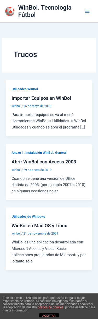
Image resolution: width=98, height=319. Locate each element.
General (61, 153)
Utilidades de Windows (28, 216)
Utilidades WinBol (24, 89)
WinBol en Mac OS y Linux (39, 225)
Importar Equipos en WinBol (41, 98)
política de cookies (51, 307)
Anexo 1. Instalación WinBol (32, 153)
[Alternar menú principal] (87, 11)
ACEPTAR (49, 315)
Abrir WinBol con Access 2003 (43, 161)
